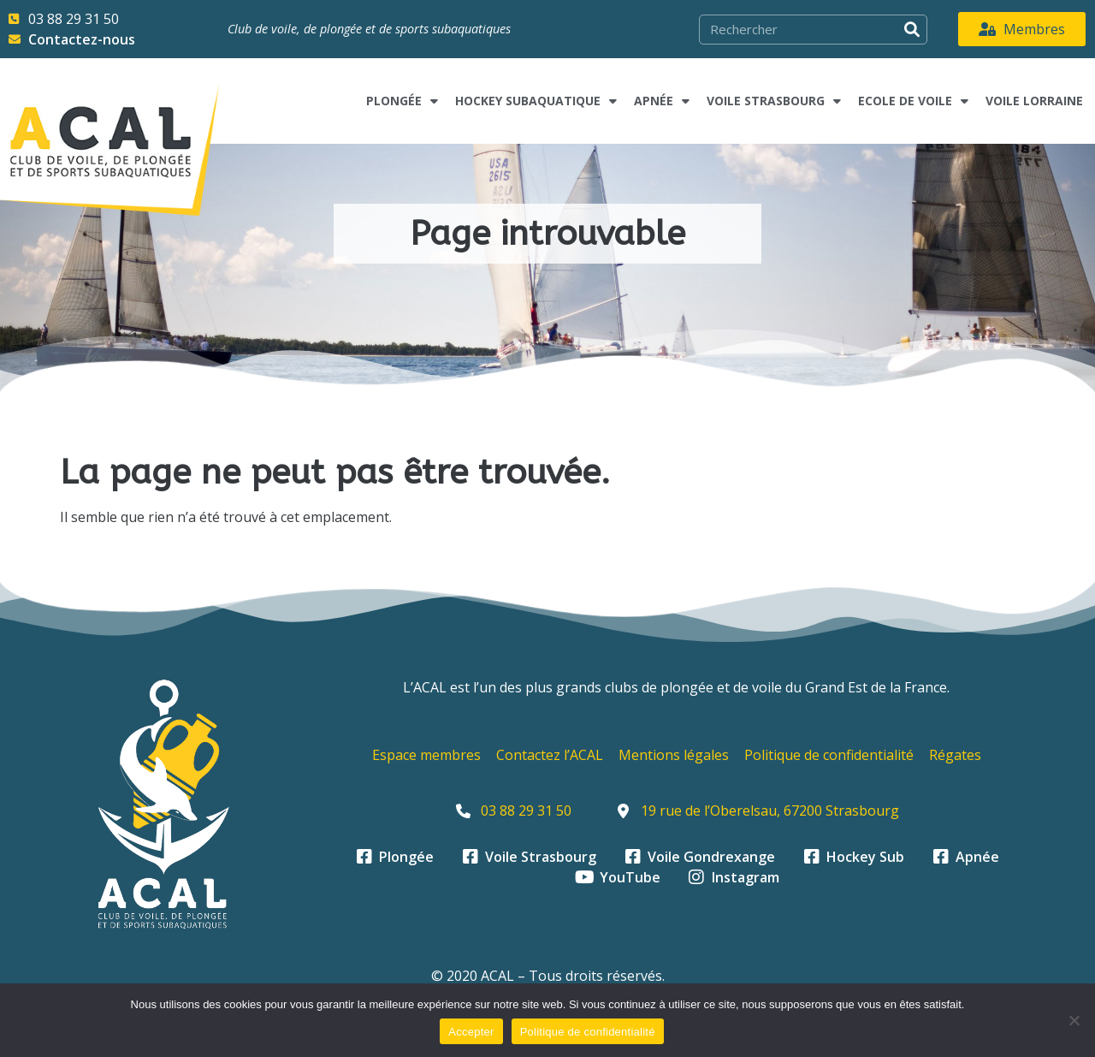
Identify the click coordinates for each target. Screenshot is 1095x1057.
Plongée (402, 101)
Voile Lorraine (1034, 100)
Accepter (471, 1031)
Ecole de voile (913, 101)
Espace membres (426, 754)
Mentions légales (674, 754)
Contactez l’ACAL (549, 754)
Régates (955, 754)
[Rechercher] (911, 29)
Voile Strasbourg (774, 101)
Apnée (662, 101)
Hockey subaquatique (536, 101)
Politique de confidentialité (829, 754)
